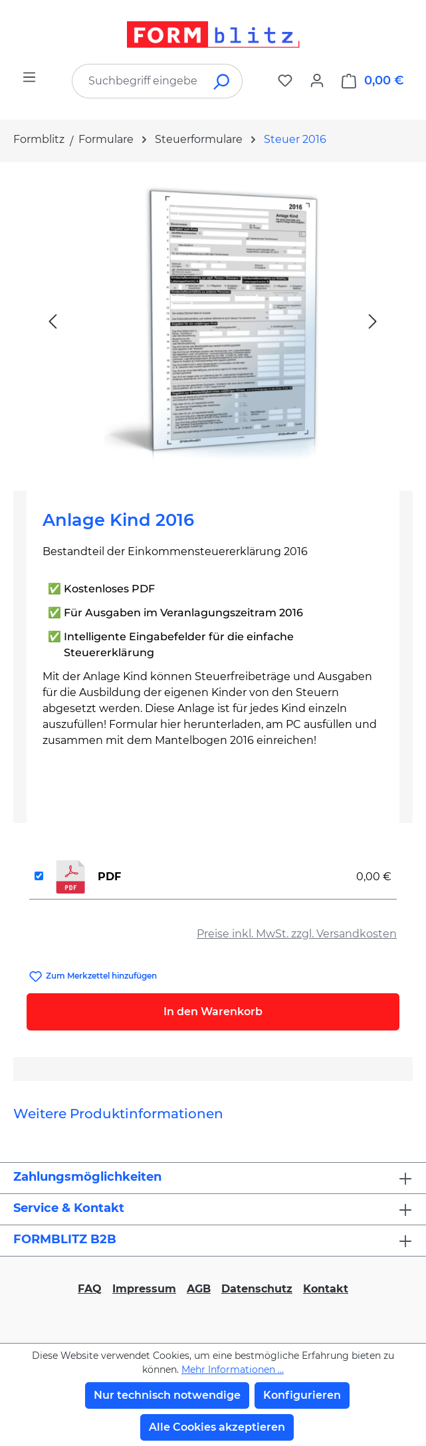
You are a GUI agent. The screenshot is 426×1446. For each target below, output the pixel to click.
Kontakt (325, 1288)
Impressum (144, 1288)
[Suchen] (222, 81)
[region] (213, 321)
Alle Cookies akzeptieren (217, 1427)
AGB (199, 1288)
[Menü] (29, 77)
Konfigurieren (302, 1395)
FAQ (90, 1288)
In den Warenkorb (213, 1011)
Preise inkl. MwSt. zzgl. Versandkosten (297, 933)
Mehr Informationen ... (232, 1370)
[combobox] (137, 81)
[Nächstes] (373, 320)
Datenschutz (256, 1288)
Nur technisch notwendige (167, 1395)
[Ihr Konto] (317, 80)
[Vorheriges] (52, 320)
